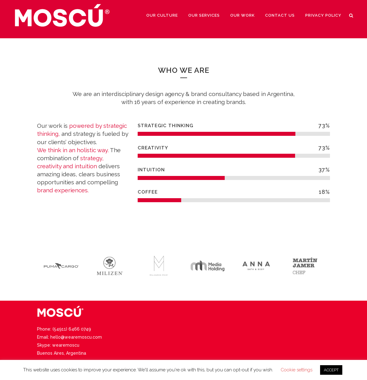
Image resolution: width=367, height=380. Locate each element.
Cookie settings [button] (296, 370)
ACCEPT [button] (331, 370)
